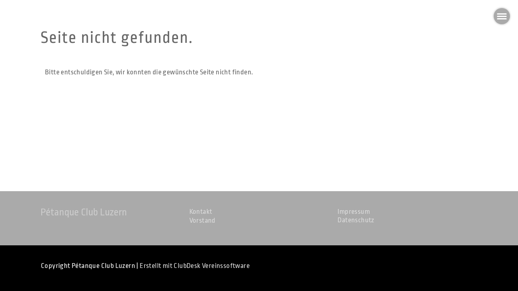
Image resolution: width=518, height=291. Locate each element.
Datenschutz (356, 220)
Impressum (354, 211)
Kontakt (200, 211)
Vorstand (202, 220)
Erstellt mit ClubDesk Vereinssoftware (195, 266)
